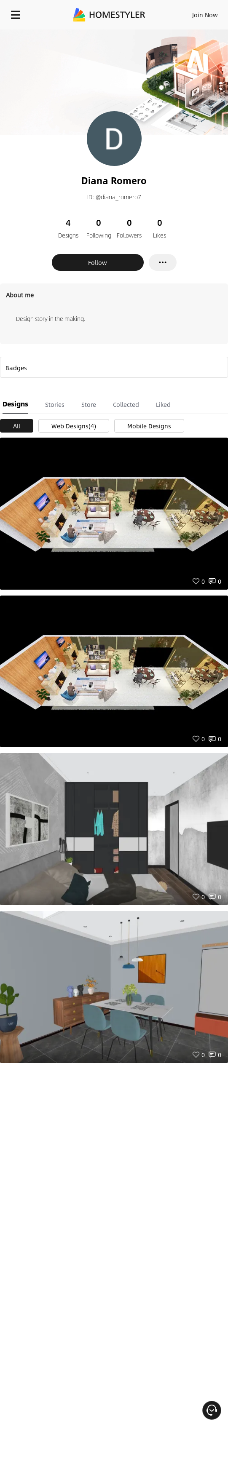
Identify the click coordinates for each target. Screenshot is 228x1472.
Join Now (205, 14)
